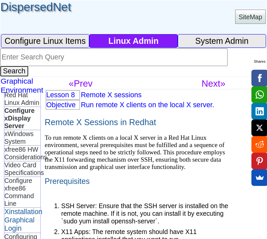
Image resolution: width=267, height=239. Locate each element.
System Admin (222, 40)
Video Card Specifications (22, 168)
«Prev (81, 83)
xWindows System (18, 137)
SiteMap (250, 17)
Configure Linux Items (45, 40)
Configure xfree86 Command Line (19, 192)
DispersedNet (35, 6)
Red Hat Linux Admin (21, 98)
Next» (214, 83)
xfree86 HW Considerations (22, 153)
